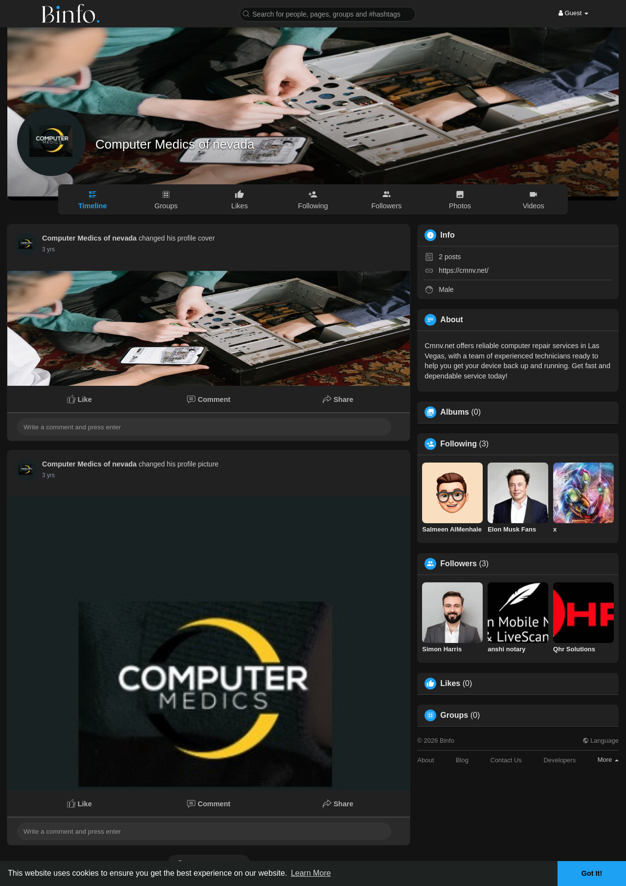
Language (600, 740)
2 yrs (48, 249)
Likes (450, 683)
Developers (559, 760)
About (425, 760)
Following (458, 444)
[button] (327, 13)
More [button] (608, 759)
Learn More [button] (311, 873)
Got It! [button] (591, 873)
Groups (454, 715)
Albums (454, 412)
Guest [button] (573, 13)
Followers (458, 564)
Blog (462, 760)
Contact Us (506, 760)
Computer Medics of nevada (174, 144)
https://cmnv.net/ (464, 270)
